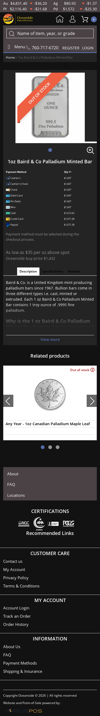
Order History (16, 624)
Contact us (12, 561)
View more (50, 339)
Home (60, 19)
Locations (16, 495)
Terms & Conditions (21, 585)
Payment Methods (20, 663)
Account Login (16, 607)
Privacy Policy (16, 577)
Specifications (52, 271)
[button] (50, 150)
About (12, 473)
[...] (50, 33)
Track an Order (17, 616)
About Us (11, 646)
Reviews (74, 271)
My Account (74, 19)
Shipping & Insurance (22, 671)
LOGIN (88, 47)
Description (28, 271)
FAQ (11, 484)
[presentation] (8, 401)
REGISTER (70, 47)
